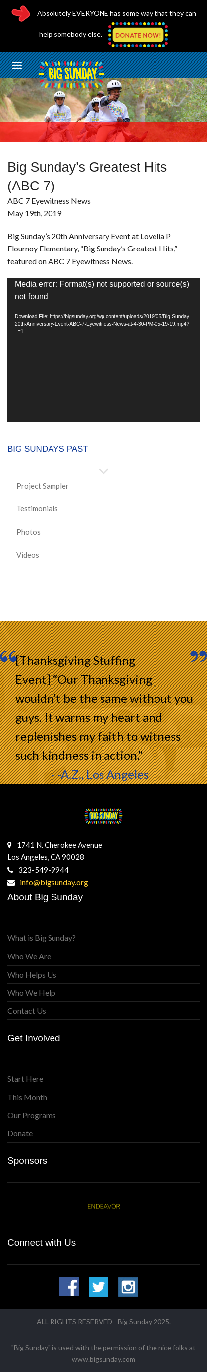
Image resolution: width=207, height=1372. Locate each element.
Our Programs (31, 1115)
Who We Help (31, 992)
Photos (28, 531)
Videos (27, 554)
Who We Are (29, 956)
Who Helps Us (31, 974)
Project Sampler (42, 485)
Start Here (25, 1078)
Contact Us (26, 1010)
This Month (27, 1097)
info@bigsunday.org (54, 882)
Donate (20, 1133)
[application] (103, 350)
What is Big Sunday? (41, 937)
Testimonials (37, 508)
